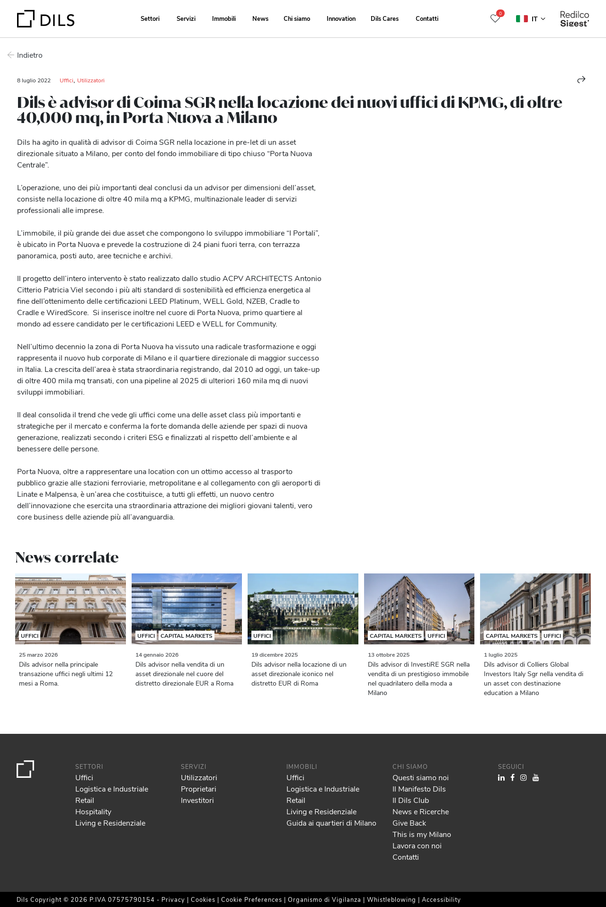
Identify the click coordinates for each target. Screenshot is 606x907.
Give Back (409, 823)
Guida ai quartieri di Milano (331, 823)
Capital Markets (186, 635)
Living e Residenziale (110, 823)
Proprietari (198, 788)
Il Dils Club (410, 800)
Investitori (197, 800)
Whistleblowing (391, 899)
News (260, 18)
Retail (84, 800)
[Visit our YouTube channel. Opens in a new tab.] (536, 777)
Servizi (186, 18)
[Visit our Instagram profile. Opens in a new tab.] (523, 777)
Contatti (427, 18)
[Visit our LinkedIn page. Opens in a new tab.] (501, 777)
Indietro (30, 55)
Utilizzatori (91, 80)
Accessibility (441, 899)
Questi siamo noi (420, 777)
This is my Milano (421, 834)
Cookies (203, 899)
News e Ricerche (420, 811)
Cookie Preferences (251, 899)
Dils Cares (385, 18)
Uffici (66, 80)
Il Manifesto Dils (419, 788)
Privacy (173, 899)
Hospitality (93, 811)
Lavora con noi (417, 845)
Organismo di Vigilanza (324, 899)
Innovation (341, 18)
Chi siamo (297, 18)
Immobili (224, 18)
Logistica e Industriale (111, 788)
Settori (150, 18)
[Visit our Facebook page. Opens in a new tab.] (512, 777)
